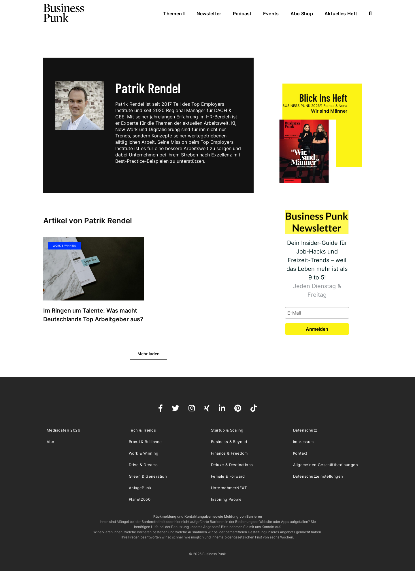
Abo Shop (301, 13)
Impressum (303, 441)
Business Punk (64, 12)
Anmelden (317, 329)
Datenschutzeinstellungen (318, 476)
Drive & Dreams (143, 464)
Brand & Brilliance (145, 441)
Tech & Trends (142, 430)
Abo (50, 441)
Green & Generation (148, 476)
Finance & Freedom (229, 453)
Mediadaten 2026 (63, 430)
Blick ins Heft (323, 97)
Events (271, 13)
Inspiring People (226, 499)
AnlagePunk (140, 487)
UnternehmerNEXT (229, 487)
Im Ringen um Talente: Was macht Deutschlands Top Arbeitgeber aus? (93, 315)
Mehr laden (148, 353)
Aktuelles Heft (341, 13)
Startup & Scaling (227, 430)
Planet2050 (139, 499)
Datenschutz (305, 430)
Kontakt (300, 453)
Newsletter (209, 13)
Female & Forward (228, 476)
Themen (174, 13)
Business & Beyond (229, 441)
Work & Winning (64, 245)
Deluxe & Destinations (232, 464)
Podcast (242, 13)
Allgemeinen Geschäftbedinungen (325, 464)
